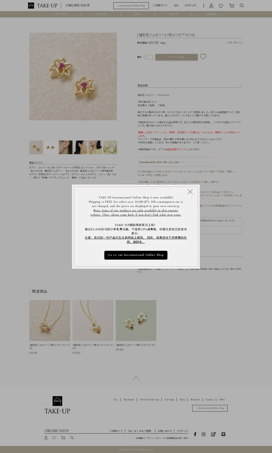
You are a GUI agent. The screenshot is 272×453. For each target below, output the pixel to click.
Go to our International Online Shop (136, 255)
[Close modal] (190, 191)
